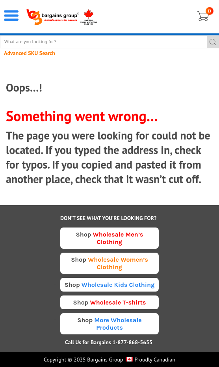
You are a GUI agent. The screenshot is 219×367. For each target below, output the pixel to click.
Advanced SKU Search (29, 53)
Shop (109, 238)
